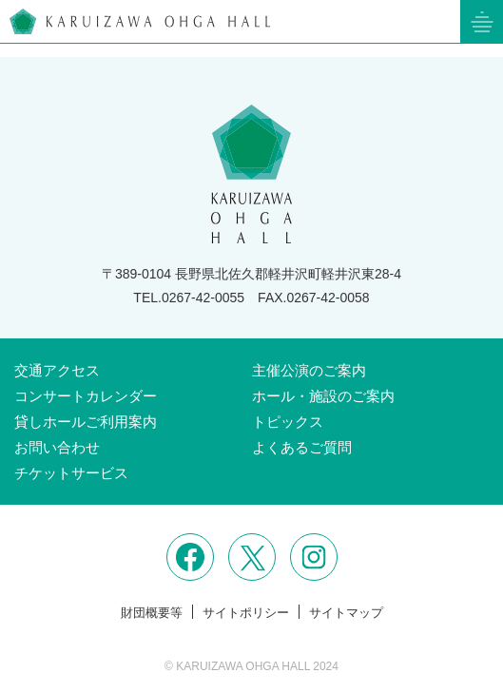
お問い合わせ (57, 447)
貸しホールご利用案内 (85, 421)
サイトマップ (346, 613)
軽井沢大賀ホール (140, 21)
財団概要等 (152, 613)
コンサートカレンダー (85, 396)
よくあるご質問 (302, 447)
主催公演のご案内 (309, 370)
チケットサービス (71, 473)
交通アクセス (57, 370)
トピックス (287, 421)
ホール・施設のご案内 (323, 396)
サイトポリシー (246, 613)
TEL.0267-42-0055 (188, 297)
